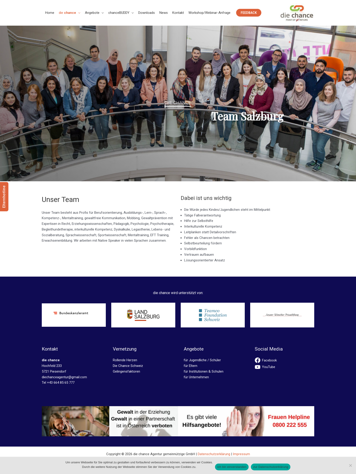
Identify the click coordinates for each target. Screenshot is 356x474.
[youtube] (284, 367)
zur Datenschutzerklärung (270, 467)
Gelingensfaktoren (126, 371)
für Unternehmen (196, 377)
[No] (350, 465)
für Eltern (190, 366)
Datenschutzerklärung (214, 454)
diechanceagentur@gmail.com (64, 377)
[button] (78, 13)
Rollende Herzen (125, 360)
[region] (178, 103)
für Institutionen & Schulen (203, 371)
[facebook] (284, 360)
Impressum (241, 454)
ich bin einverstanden (231, 467)
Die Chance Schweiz (128, 366)
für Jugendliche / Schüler (202, 360)
